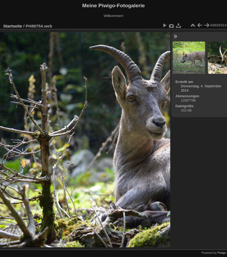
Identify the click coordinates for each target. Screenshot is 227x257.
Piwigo (222, 252)
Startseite (12, 26)
